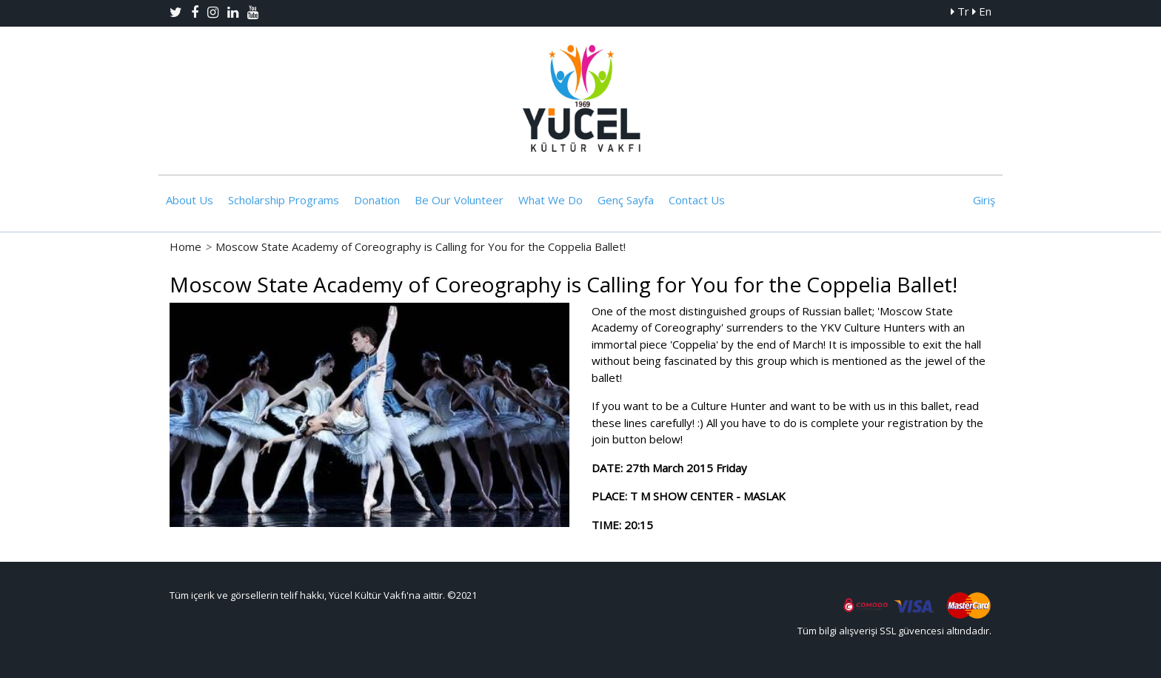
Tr (960, 11)
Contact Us (697, 199)
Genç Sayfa (626, 199)
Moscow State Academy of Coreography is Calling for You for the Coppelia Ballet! (420, 246)
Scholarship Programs (283, 199)
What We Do (550, 199)
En (981, 11)
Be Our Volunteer (459, 199)
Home (185, 246)
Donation (377, 199)
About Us (189, 199)
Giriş (984, 199)
